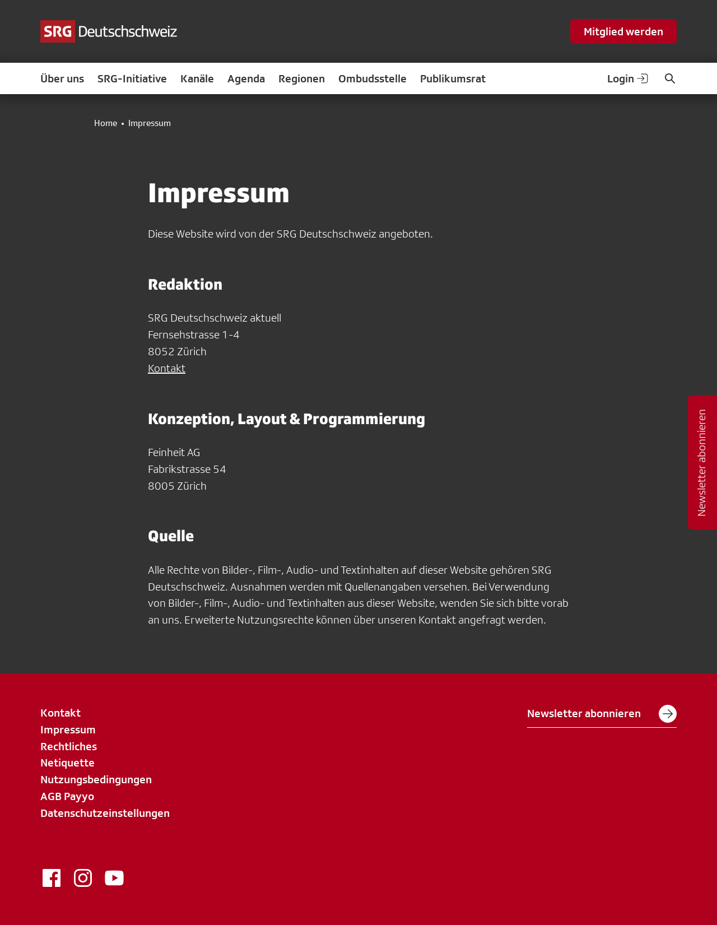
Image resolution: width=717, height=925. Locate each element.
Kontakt (166, 368)
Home (105, 123)
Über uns (62, 78)
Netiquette (67, 762)
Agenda (246, 78)
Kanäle (197, 78)
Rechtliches (68, 746)
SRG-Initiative (132, 78)
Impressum (68, 729)
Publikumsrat (453, 78)
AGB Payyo (67, 796)
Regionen (301, 78)
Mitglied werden (623, 31)
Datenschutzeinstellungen (105, 813)
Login (628, 78)
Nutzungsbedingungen (96, 779)
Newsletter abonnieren (602, 714)
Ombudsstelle (372, 78)
